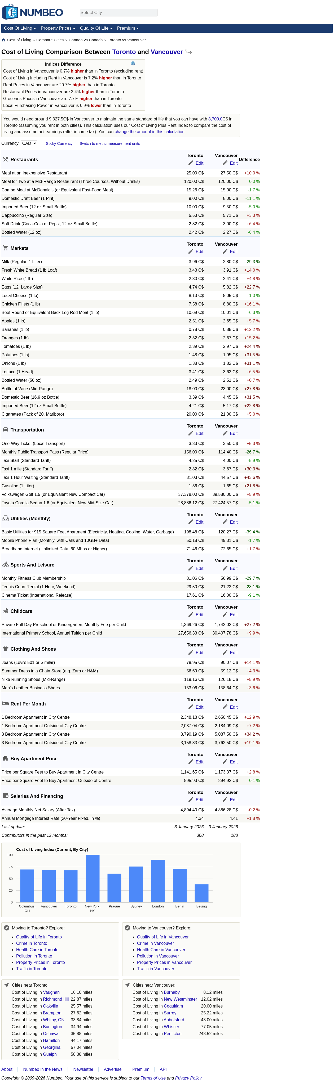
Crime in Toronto (31, 943)
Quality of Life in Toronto (39, 937)
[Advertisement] (293, 70)
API (163, 1069)
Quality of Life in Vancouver (162, 937)
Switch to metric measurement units (110, 143)
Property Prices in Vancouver (164, 962)
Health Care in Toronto (37, 949)
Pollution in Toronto (34, 956)
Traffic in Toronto (31, 968)
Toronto (124, 51)
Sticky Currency (59, 143)
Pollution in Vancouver (158, 956)
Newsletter (83, 1069)
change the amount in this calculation (149, 131)
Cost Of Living (18, 28)
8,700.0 (215, 119)
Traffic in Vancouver (155, 968)
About (6, 1069)
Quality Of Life (94, 28)
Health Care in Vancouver (161, 949)
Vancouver (167, 51)
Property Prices (56, 28)
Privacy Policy (188, 1078)
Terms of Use (153, 1078)
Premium (126, 28)
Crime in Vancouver (155, 943)
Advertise (113, 1069)
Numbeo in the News (43, 1069)
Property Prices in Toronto (40, 962)
